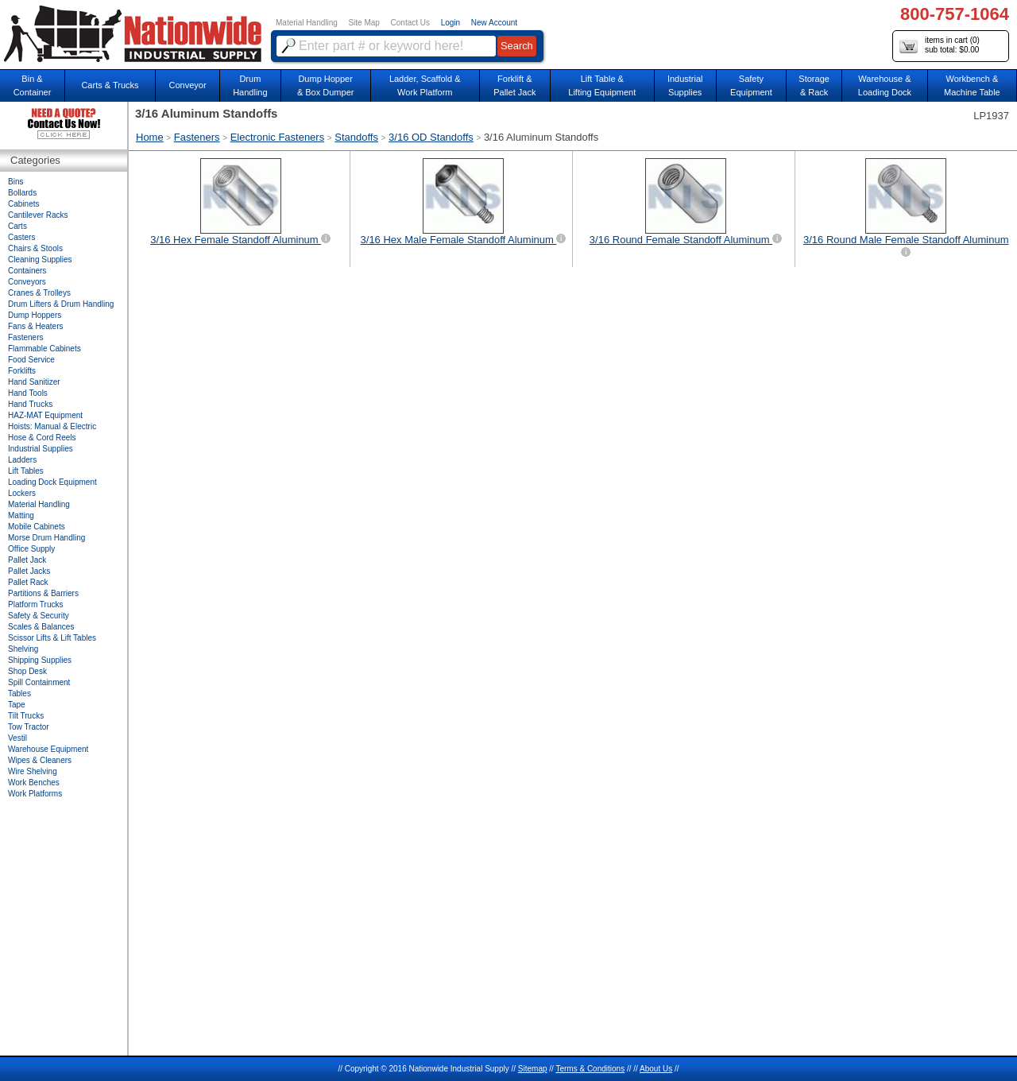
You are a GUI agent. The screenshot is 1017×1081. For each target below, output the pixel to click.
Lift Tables (26, 471)
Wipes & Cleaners (40, 760)
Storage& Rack (814, 85)
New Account (494, 22)
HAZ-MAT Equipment (45, 415)
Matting (21, 515)
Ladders (22, 459)
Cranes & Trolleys (39, 293)
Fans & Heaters (35, 326)
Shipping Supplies (40, 660)
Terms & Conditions (590, 1068)
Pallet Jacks (29, 571)
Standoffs (356, 137)
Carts (17, 226)
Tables (19, 693)
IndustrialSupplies (685, 85)
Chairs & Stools (35, 248)
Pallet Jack (27, 560)
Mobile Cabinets (36, 526)
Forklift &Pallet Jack (514, 85)
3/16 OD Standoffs (431, 137)
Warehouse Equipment (48, 749)
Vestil (17, 738)
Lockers (22, 493)
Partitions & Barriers (43, 593)
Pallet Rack (28, 582)
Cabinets (23, 204)
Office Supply (31, 548)
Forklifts (22, 370)
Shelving (23, 649)
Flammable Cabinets (44, 348)
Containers (27, 270)
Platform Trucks (35, 604)
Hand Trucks (30, 404)
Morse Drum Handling (46, 537)
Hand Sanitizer (34, 382)
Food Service (31, 359)
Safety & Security (38, 615)
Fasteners (197, 137)
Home (150, 137)
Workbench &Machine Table (972, 85)
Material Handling (307, 22)
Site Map (363, 22)
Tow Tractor (28, 727)
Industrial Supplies (40, 448)
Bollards (22, 192)
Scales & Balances (41, 626)
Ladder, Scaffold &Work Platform (425, 85)
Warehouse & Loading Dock (884, 85)
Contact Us (410, 22)
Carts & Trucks (109, 85)
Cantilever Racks (38, 215)
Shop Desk (27, 671)
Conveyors (27, 281)
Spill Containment (39, 682)
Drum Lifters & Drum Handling (61, 304)
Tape (16, 704)
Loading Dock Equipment (52, 482)
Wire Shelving (32, 771)
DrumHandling (250, 85)
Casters (21, 237)
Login (450, 22)
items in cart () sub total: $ (939, 46)
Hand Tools (28, 393)
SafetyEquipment (751, 85)
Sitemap (532, 1068)
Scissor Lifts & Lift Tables (52, 637)
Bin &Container (33, 85)
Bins (15, 181)
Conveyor (188, 85)
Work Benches (34, 782)
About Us (656, 1068)
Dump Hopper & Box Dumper (325, 85)
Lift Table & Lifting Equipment (602, 85)
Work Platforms (35, 793)
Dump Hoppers (34, 315)
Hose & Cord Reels (42, 437)
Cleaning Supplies (40, 259)
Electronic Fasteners (277, 137)
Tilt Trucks (26, 715)
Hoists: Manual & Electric (52, 426)
